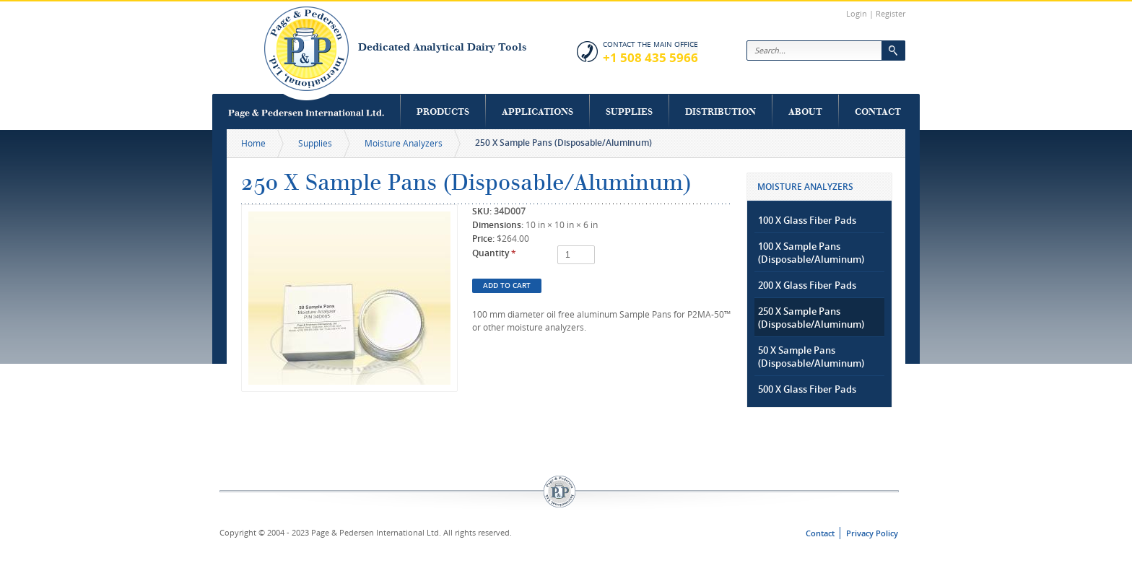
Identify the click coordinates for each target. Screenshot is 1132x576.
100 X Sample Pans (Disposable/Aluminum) (811, 253)
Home (253, 143)
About (805, 111)
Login (856, 13)
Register (890, 13)
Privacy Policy (872, 533)
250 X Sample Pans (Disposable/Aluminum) (811, 318)
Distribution (720, 111)
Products (443, 111)
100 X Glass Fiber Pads (807, 220)
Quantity (494, 253)
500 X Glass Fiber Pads (807, 389)
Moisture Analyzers (404, 143)
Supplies (629, 111)
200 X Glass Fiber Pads (807, 285)
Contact (878, 111)
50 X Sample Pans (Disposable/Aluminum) (811, 357)
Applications (537, 111)
